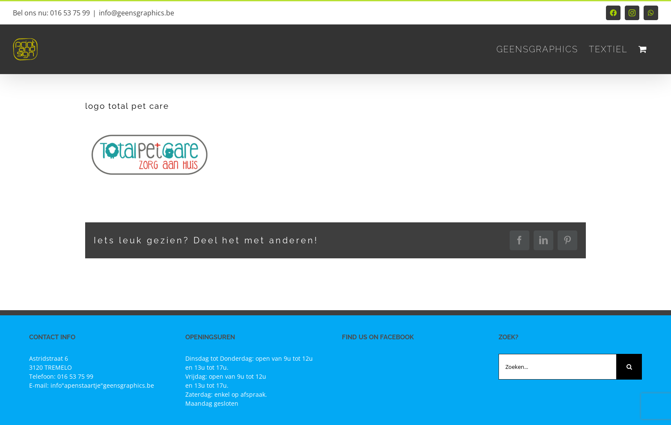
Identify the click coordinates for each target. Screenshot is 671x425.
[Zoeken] (629, 367)
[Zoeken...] (558, 367)
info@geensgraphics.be (136, 13)
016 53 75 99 (75, 376)
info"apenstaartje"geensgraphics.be (102, 385)
